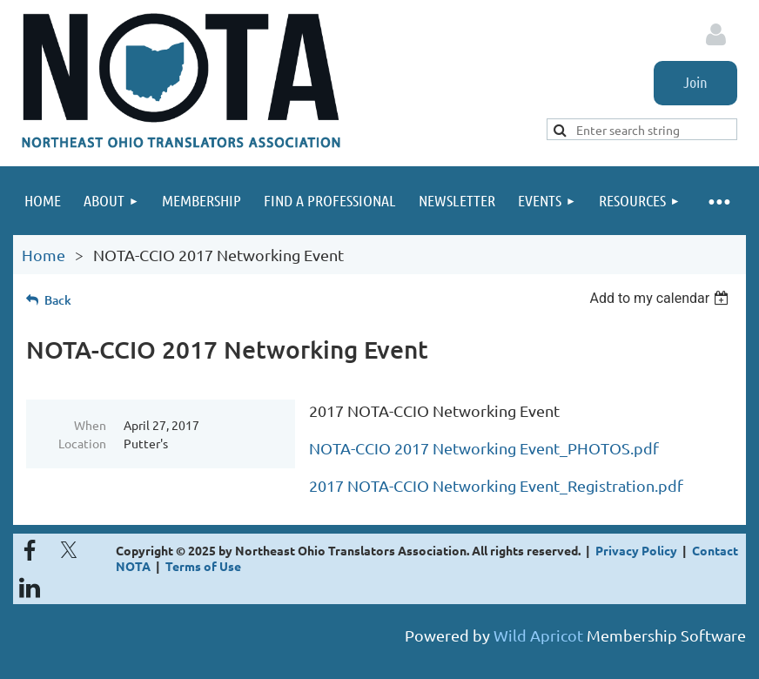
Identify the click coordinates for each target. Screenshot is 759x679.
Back (57, 300)
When (90, 425)
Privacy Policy (636, 550)
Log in (715, 35)
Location (82, 443)
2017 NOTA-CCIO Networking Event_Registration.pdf (496, 485)
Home (43, 254)
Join (695, 81)
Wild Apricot (538, 635)
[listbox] (661, 298)
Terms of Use (203, 566)
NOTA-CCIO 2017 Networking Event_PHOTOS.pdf (484, 448)
